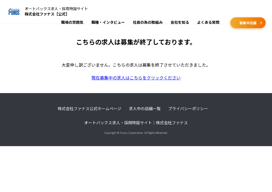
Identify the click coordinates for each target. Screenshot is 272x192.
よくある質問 (208, 22)
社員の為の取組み (148, 22)
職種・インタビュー (108, 22)
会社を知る (180, 22)
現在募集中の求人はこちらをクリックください (136, 77)
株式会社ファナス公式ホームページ (89, 108)
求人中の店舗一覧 (145, 108)
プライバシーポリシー (188, 108)
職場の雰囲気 (72, 22)
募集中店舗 (248, 22)
